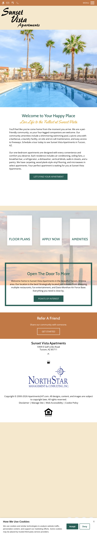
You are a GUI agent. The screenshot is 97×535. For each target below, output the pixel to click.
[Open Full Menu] (88, 3)
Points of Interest (48, 417)
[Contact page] (7, 3)
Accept (72, 526)
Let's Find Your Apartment (49, 176)
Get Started (48, 450)
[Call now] (17, 3)
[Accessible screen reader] (3, 3)
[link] (48, 466)
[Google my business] (48, 480)
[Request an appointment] (12, 3)
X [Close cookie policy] (93, 521)
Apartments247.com (38, 514)
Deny (84, 526)
